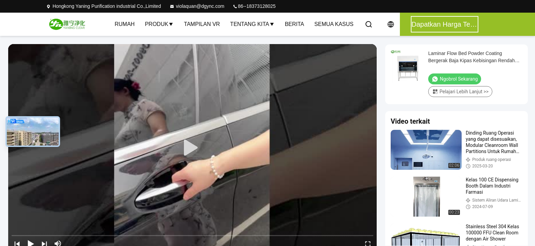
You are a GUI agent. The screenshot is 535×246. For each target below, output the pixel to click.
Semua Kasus (333, 24)
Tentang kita (252, 24)
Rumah (125, 24)
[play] (192, 147)
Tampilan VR (202, 24)
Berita (294, 24)
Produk (159, 24)
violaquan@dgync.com (197, 6)
